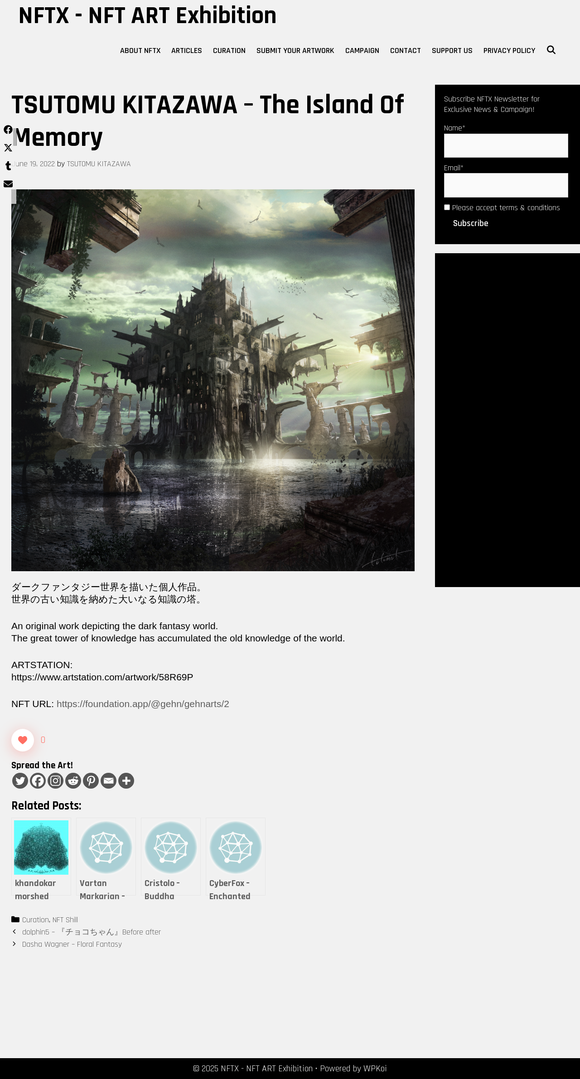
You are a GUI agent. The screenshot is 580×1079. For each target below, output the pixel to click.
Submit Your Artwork (295, 50)
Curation (229, 50)
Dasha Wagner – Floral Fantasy (72, 944)
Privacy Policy (509, 50)
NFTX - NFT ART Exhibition (147, 16)
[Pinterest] (91, 781)
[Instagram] (55, 781)
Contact (405, 50)
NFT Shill (65, 920)
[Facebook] (38, 781)
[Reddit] (73, 781)
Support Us (452, 50)
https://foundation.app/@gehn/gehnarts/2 (143, 703)
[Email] (108, 781)
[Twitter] (20, 781)
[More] (126, 781)
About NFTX (140, 50)
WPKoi (375, 1068)
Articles (186, 50)
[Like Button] (22, 740)
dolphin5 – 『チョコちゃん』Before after (91, 932)
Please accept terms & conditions (502, 207)
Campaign (362, 50)
